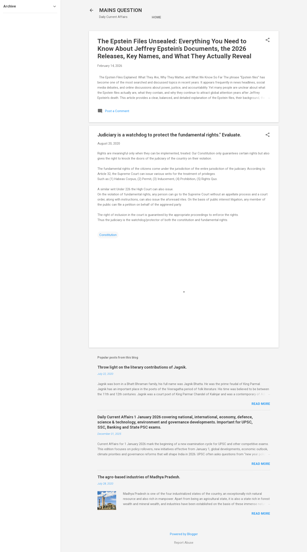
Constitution (108, 235)
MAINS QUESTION (120, 10)
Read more (261, 404)
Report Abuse (183, 543)
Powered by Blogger (184, 534)
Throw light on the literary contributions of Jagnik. (142, 367)
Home (156, 17)
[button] (267, 40)
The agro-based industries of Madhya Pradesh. (138, 477)
